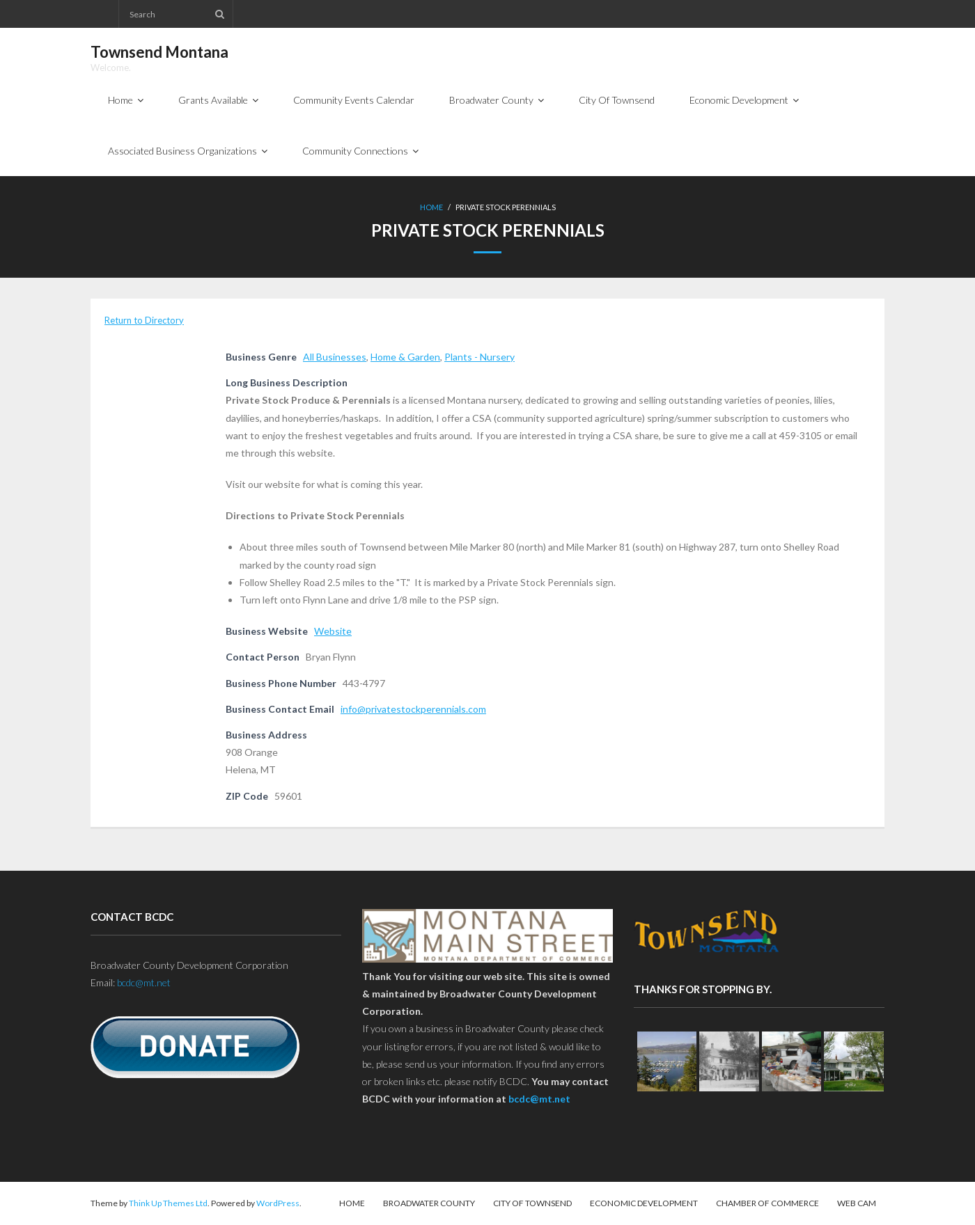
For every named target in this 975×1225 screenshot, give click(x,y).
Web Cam (856, 1203)
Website (333, 631)
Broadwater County (429, 1203)
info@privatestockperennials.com (413, 709)
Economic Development (644, 1203)
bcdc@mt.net (144, 982)
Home (431, 207)
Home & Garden (405, 357)
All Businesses (334, 357)
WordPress (277, 1203)
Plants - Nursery (479, 357)
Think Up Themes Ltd (168, 1203)
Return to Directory (144, 320)
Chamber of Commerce (767, 1203)
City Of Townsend (532, 1203)
